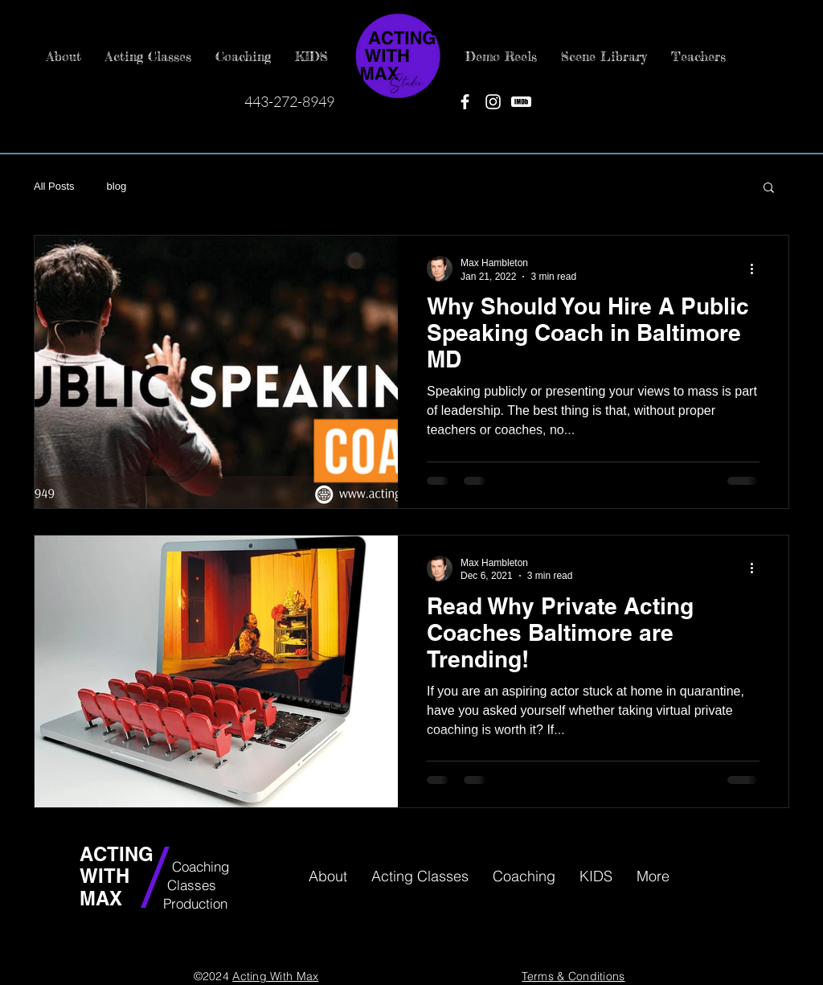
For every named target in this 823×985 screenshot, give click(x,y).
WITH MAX (104, 886)
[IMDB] (521, 102)
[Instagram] (493, 102)
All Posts (54, 186)
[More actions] (757, 268)
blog (117, 186)
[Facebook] (465, 102)
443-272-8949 (289, 101)
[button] (768, 188)
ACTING (119, 854)
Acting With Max (275, 976)
